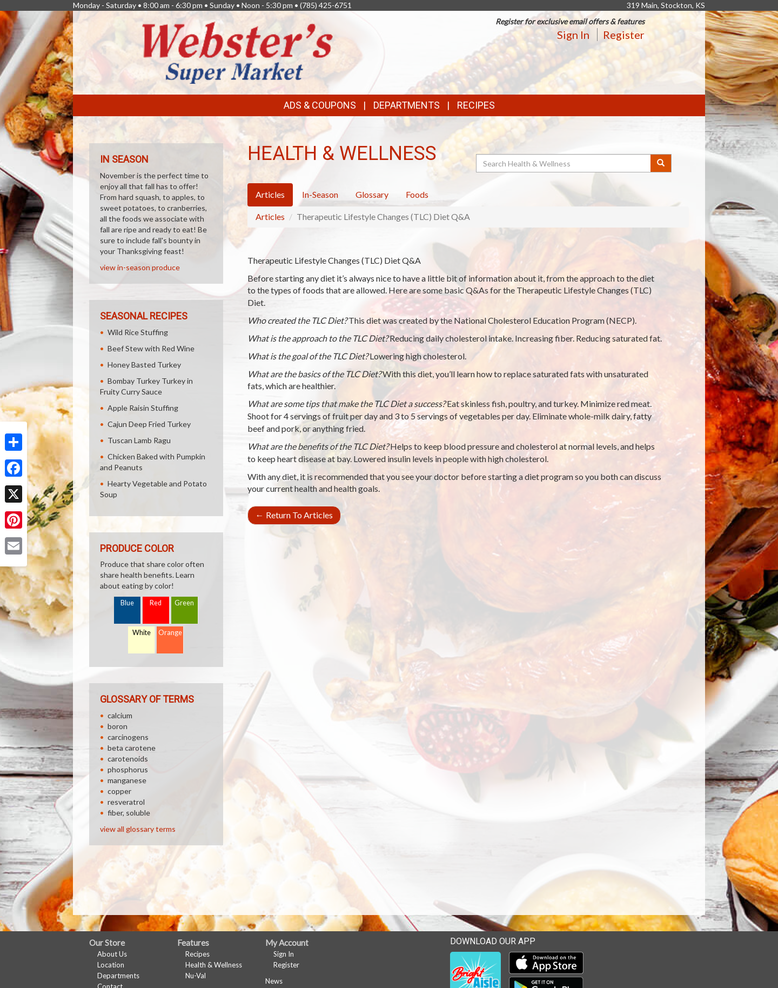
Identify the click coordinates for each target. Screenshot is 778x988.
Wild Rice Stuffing (138, 332)
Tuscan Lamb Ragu (139, 440)
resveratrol (126, 801)
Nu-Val (195, 975)
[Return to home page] (237, 51)
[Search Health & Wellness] (564, 163)
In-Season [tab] (320, 194)
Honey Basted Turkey (144, 364)
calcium (120, 715)
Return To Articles (294, 515)
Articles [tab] (270, 194)
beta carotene (132, 747)
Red (156, 603)
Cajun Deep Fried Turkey (149, 424)
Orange (170, 633)
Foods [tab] (417, 194)
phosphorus (128, 769)
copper (119, 791)
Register (624, 34)
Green (184, 603)
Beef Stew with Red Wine (151, 348)
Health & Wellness (213, 964)
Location (110, 964)
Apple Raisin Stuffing (143, 407)
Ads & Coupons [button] (320, 105)
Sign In (573, 34)
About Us (112, 954)
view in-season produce (140, 267)
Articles (270, 216)
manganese (127, 780)
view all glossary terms (138, 828)
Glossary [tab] (372, 194)
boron (118, 726)
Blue (127, 603)
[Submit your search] (661, 163)
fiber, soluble (129, 812)
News (274, 981)
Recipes (476, 105)
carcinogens (128, 737)
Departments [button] (406, 105)
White (141, 633)
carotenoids (128, 758)
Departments (118, 975)
